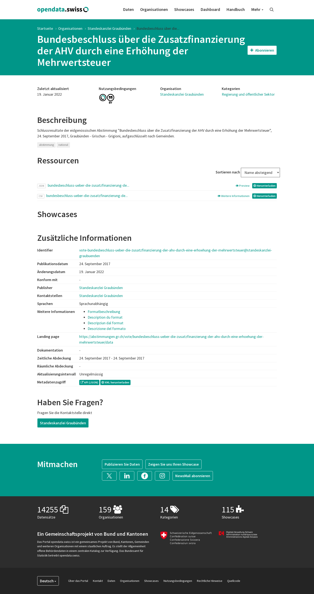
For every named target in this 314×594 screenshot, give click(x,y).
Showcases (184, 9)
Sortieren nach (228, 172)
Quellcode (233, 581)
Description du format (105, 317)
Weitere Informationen (234, 196)
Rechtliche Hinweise (209, 581)
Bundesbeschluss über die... (157, 28)
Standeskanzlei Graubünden (109, 28)
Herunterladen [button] (264, 186)
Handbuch (235, 9)
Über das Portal (78, 581)
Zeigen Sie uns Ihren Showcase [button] (173, 464)
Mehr (257, 9)
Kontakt (98, 581)
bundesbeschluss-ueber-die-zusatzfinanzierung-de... (88, 185)
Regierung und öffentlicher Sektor (248, 94)
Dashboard (210, 9)
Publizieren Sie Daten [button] (122, 464)
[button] (111, 475)
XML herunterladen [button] (115, 382)
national (63, 145)
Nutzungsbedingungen (178, 581)
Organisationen (154, 9)
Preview (243, 186)
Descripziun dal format (105, 322)
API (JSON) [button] (89, 382)
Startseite (45, 28)
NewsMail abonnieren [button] (192, 475)
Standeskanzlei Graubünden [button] (63, 423)
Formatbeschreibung (104, 311)
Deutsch (48, 580)
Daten (128, 9)
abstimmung (46, 145)
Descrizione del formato (107, 328)
